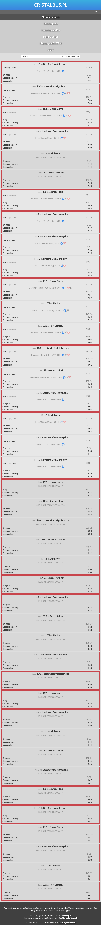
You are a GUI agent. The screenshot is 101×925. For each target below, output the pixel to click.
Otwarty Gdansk (69, 918)
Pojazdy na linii (50, 36)
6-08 (89, 719)
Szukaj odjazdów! (72, 56)
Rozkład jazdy (51, 23)
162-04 (89, 119)
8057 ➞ (89, 306)
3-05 (89, 224)
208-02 (89, 528)
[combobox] (42, 56)
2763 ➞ (89, 351)
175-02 (89, 508)
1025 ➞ (89, 134)
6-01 (89, 854)
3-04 (89, 269)
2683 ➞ (89, 112)
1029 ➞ (89, 440)
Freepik (67, 915)
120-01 (89, 681)
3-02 (89, 777)
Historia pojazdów (50, 30)
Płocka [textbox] (25, 56)
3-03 (89, 74)
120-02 (89, 97)
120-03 (89, 358)
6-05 (89, 141)
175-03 (89, 314)
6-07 (89, 448)
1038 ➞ (89, 67)
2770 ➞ (89, 89)
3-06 (89, 403)
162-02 (89, 700)
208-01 (89, 547)
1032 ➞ (89, 217)
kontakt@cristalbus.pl (67, 923)
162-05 (89, 291)
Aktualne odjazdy (50, 16)
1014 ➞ (89, 262)
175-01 (89, 202)
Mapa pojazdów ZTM (51, 43)
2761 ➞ (89, 195)
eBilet (50, 49)
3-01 (89, 604)
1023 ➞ (89, 396)
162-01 (89, 489)
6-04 (89, 161)
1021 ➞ (89, 239)
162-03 (89, 180)
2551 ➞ (89, 284)
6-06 (89, 247)
